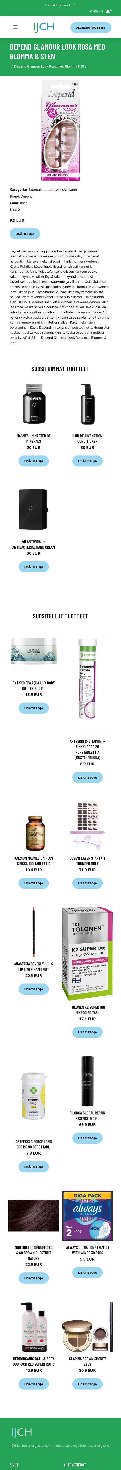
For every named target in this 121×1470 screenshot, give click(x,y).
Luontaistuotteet (42, 189)
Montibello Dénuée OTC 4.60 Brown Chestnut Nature (34, 1253)
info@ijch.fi (96, 11)
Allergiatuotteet (91, 27)
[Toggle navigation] (15, 27)
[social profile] (74, 5)
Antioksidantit (66, 189)
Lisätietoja (25, 234)
